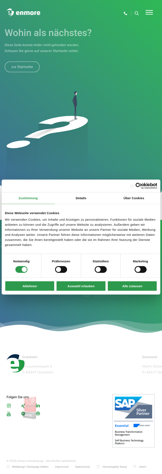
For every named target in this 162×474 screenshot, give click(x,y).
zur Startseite (20, 66)
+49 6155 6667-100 (126, 13)
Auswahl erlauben (81, 286)
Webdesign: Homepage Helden (30, 467)
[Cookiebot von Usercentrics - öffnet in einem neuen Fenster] (138, 186)
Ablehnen (30, 286)
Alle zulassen (132, 286)
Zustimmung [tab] (28, 198)
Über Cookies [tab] (134, 198)
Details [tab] (81, 198)
